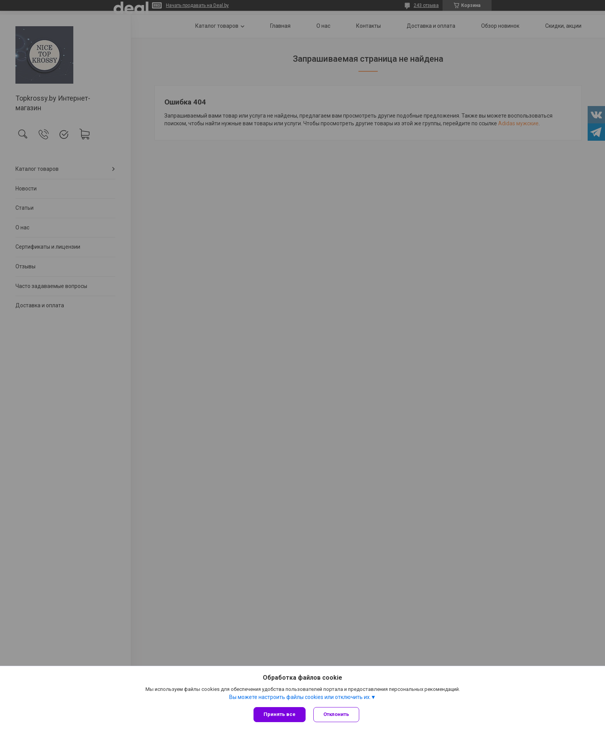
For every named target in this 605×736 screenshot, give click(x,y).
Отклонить (336, 714)
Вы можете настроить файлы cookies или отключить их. (300, 697)
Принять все (280, 714)
